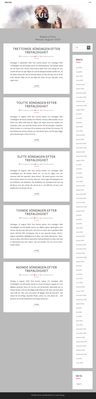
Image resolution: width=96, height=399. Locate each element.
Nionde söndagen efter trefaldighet (36, 269)
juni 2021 (79, 312)
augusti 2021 (80, 304)
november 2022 (81, 249)
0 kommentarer (48, 56)
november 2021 (81, 295)
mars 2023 (79, 232)
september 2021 (81, 299)
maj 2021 (79, 316)
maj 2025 (79, 122)
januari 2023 (80, 240)
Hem (90, 2)
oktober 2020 (80, 337)
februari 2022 (80, 287)
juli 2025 (79, 114)
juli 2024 (79, 165)
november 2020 (81, 333)
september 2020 (81, 342)
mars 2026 (79, 80)
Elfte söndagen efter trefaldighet (36, 158)
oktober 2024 (80, 152)
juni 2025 (79, 118)
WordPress (49, 395)
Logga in (79, 384)
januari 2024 (80, 190)
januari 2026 (80, 89)
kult (38, 56)
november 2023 (81, 198)
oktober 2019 (80, 350)
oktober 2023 (80, 202)
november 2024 (81, 148)
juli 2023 (79, 215)
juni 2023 (79, 219)
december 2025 (81, 93)
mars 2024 (79, 181)
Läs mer (37, 86)
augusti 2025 (80, 110)
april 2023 (79, 228)
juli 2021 (79, 308)
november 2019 (81, 346)
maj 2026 (79, 72)
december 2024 (81, 143)
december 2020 (81, 329)
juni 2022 (79, 270)
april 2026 (79, 76)
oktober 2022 (80, 253)
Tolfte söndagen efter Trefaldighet (36, 104)
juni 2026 (79, 68)
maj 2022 (79, 274)
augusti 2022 (80, 261)
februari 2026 (80, 84)
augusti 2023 (80, 211)
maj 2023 (79, 223)
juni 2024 (79, 169)
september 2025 (81, 105)
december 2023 (81, 194)
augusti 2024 (80, 160)
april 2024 (79, 177)
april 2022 (79, 278)
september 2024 (81, 156)
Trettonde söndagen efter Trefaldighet (36, 50)
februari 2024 (80, 186)
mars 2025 (79, 131)
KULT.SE (8, 2)
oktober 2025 (80, 101)
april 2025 (79, 127)
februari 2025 (80, 135)
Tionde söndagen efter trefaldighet (36, 212)
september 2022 (81, 257)
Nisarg (62, 395)
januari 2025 (80, 139)
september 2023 (81, 207)
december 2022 (81, 245)
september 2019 (81, 354)
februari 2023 (80, 236)
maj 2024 (79, 173)
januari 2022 (80, 291)
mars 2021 (79, 325)
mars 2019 (79, 363)
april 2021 (79, 321)
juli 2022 (79, 266)
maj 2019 (79, 358)
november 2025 (81, 97)
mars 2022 (79, 283)
